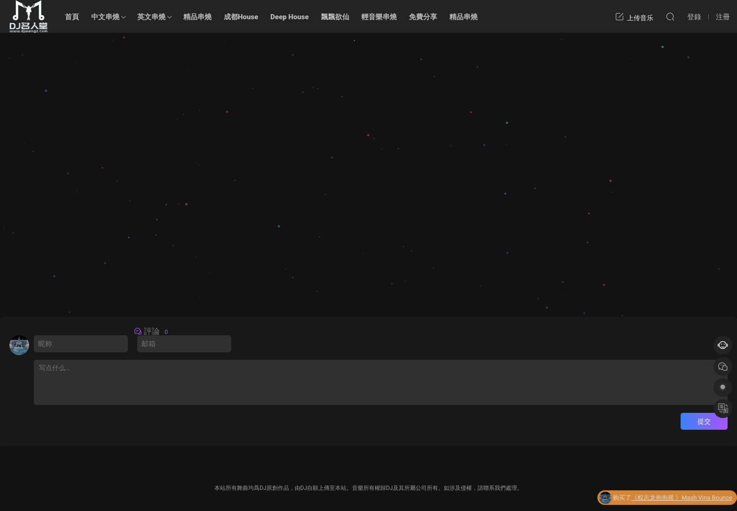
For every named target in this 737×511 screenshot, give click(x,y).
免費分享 (423, 17)
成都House (241, 17)
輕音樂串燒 (379, 17)
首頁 (72, 17)
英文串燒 (151, 17)
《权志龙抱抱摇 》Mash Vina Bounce (681, 499)
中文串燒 (105, 17)
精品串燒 (197, 17)
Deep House (289, 17)
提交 (704, 421)
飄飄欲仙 (335, 17)
